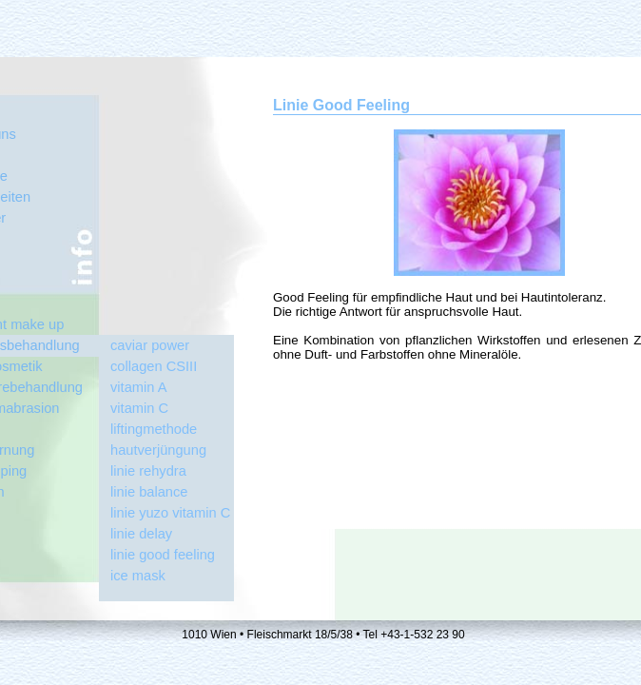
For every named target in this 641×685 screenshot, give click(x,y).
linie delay (141, 533)
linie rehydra (148, 471)
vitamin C (139, 408)
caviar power (149, 345)
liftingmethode (153, 429)
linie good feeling (162, 554)
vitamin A (138, 387)
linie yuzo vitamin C (170, 512)
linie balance (148, 491)
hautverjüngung (158, 450)
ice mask (137, 575)
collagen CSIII (153, 366)
